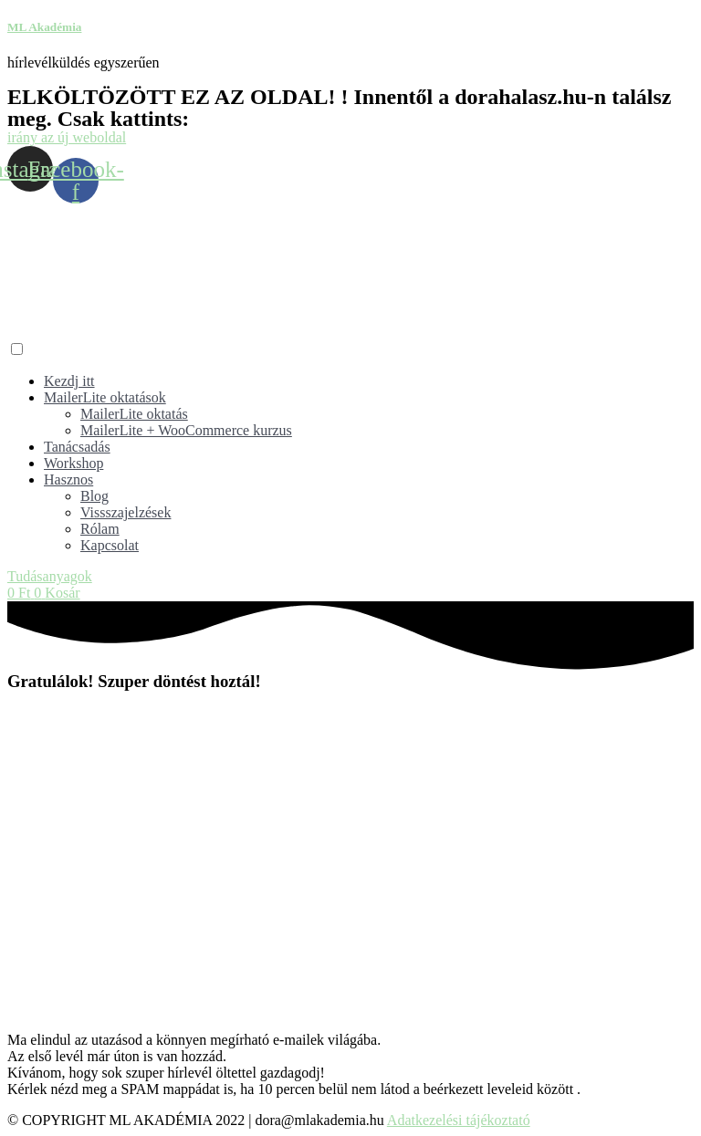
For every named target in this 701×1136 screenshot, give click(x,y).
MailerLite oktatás (134, 414)
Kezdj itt (69, 381)
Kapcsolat (109, 545)
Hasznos (68, 479)
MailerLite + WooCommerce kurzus (186, 430)
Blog (94, 496)
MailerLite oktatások (105, 397)
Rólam (100, 529)
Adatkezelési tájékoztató (458, 1120)
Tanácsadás (77, 446)
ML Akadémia (44, 27)
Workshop (73, 463)
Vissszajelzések (125, 512)
